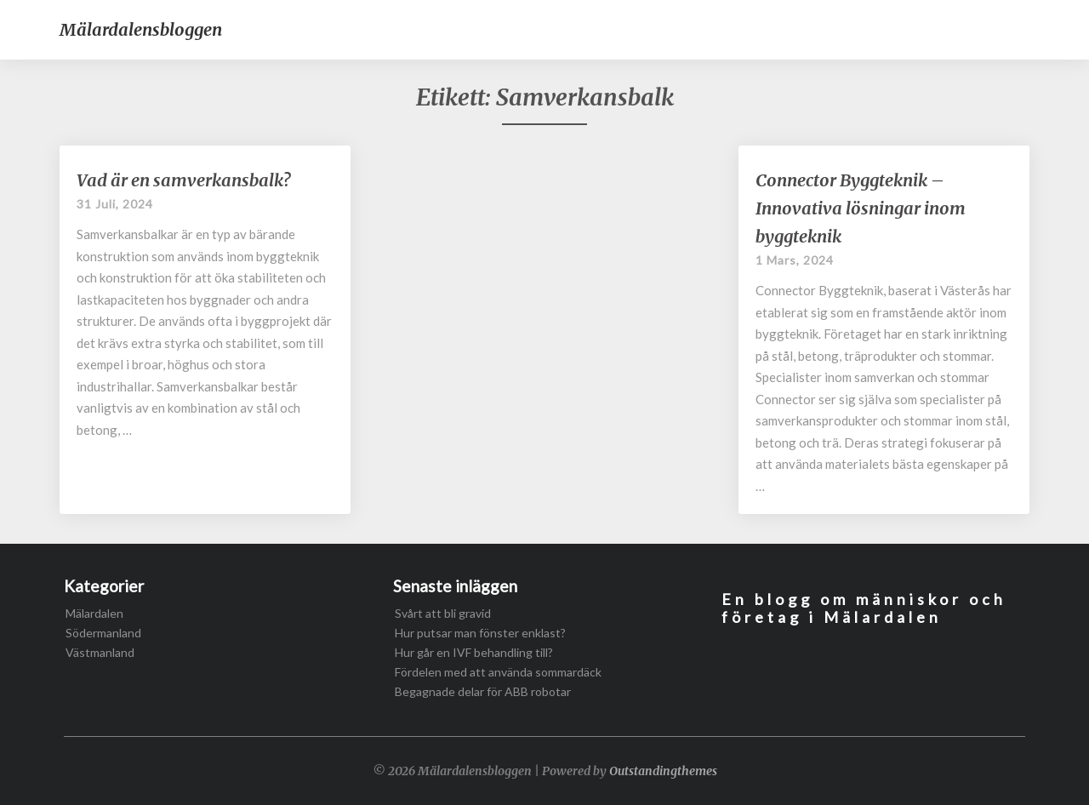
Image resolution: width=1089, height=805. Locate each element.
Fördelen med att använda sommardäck (498, 672)
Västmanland (100, 652)
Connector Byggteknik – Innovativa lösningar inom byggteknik (860, 208)
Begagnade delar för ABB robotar (483, 691)
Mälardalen (94, 613)
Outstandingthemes (663, 771)
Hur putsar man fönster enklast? (480, 632)
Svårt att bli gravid (443, 613)
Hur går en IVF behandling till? (474, 652)
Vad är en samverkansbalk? (183, 180)
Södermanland (103, 632)
